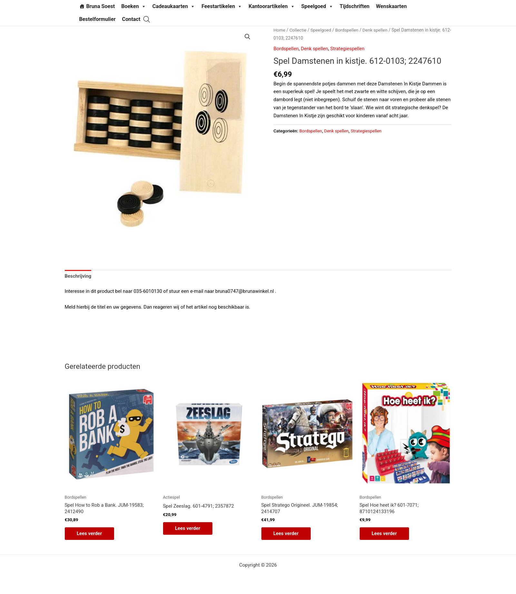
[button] (247, 37)
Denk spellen (375, 30)
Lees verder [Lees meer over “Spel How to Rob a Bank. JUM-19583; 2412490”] (90, 534)
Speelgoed (317, 6)
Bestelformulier (97, 19)
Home (280, 30)
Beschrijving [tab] (78, 276)
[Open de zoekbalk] (146, 19)
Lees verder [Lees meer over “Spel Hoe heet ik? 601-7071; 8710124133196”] (385, 534)
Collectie (298, 30)
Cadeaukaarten (173, 6)
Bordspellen (347, 30)
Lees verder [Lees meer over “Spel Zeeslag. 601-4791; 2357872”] (188, 528)
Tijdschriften (355, 6)
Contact (131, 19)
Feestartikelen (221, 6)
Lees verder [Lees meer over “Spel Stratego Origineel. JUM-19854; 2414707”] (287, 534)
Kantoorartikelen (271, 6)
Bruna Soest (100, 6)
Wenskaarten (391, 6)
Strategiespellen (348, 49)
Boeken (133, 6)
